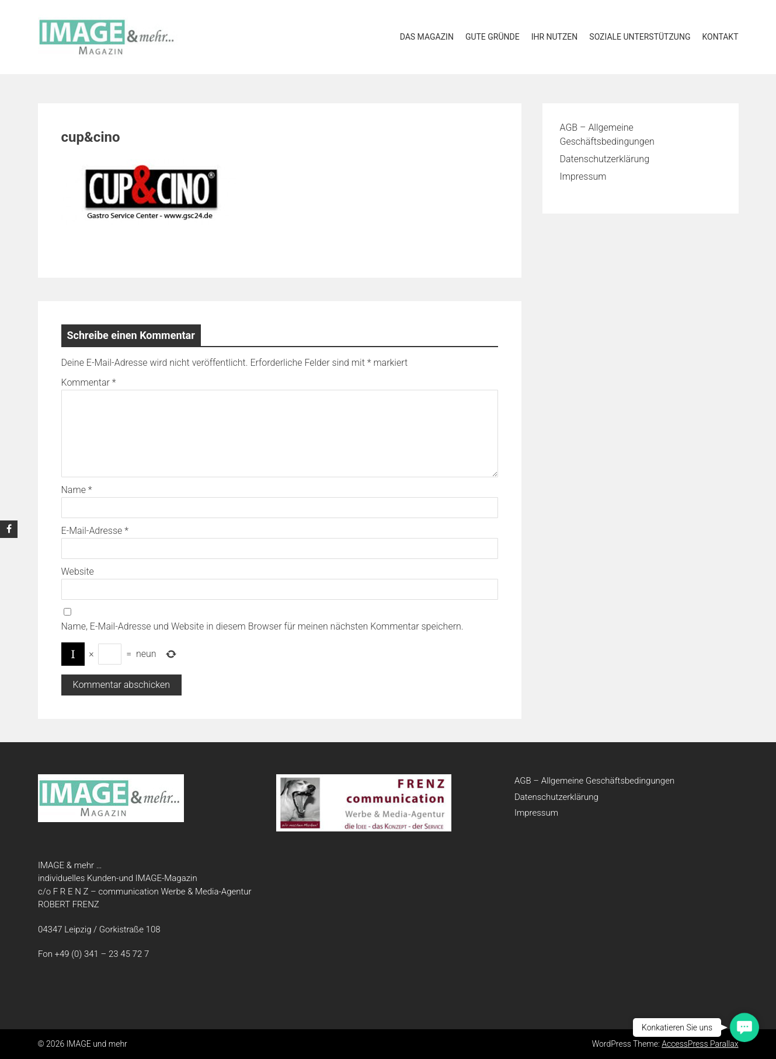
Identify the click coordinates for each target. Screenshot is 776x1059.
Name (76, 489)
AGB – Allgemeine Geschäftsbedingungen (594, 780)
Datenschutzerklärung (605, 159)
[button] (744, 1027)
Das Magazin (427, 36)
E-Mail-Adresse (94, 530)
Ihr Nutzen (554, 36)
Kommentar (88, 382)
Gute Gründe (492, 36)
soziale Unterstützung (639, 36)
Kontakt (720, 36)
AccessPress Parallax (700, 1043)
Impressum (583, 176)
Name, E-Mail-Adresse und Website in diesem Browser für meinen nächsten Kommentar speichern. (262, 626)
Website (77, 571)
